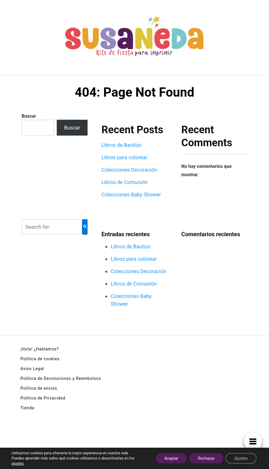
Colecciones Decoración (129, 170)
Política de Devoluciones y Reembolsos (60, 378)
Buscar (29, 116)
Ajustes (241, 458)
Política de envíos (38, 388)
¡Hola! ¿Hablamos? (39, 349)
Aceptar (171, 458)
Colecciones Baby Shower (131, 195)
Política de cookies (40, 359)
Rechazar (206, 458)
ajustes (18, 463)
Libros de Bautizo (121, 145)
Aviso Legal (32, 368)
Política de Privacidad (42, 398)
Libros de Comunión (124, 182)
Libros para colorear (124, 157)
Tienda (27, 408)
